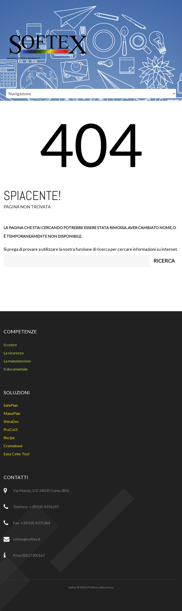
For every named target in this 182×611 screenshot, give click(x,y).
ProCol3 (10, 429)
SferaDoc (11, 421)
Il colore (10, 344)
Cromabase (13, 445)
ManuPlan (12, 413)
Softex (72, 587)
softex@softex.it (26, 539)
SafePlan (11, 405)
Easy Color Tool (16, 453)
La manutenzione (17, 361)
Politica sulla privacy (101, 587)
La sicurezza (14, 353)
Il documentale (16, 369)
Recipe (9, 437)
